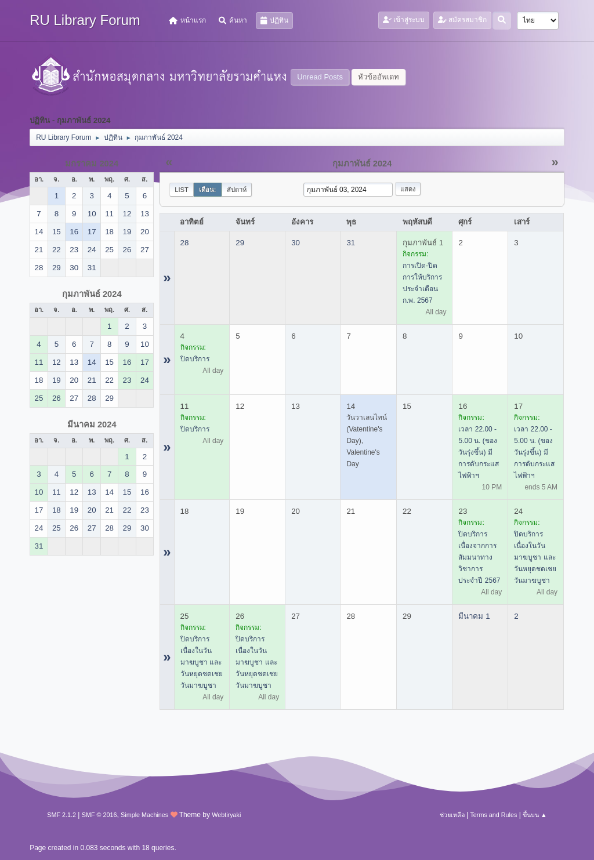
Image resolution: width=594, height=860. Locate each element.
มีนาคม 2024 (92, 424)
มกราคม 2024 (91, 163)
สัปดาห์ (237, 189)
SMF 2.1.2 (61, 814)
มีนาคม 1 (474, 616)
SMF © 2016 (99, 814)
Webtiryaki (226, 814)
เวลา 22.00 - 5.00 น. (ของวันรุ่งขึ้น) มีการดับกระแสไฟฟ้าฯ (478, 452)
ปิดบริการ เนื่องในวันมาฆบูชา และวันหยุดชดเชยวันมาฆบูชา (535, 557)
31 (350, 242)
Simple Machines (144, 814)
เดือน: (207, 189)
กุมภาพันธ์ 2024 (92, 294)
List (182, 189)
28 (184, 242)
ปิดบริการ (194, 359)
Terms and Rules (493, 814)
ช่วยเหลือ (452, 814)
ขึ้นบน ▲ (535, 814)
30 (295, 242)
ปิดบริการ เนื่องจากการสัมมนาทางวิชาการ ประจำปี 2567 (479, 557)
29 (240, 242)
